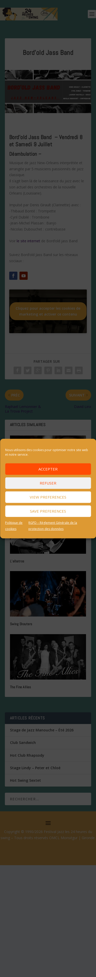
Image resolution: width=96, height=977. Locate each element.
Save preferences (48, 511)
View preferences (48, 497)
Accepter (48, 469)
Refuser (48, 483)
